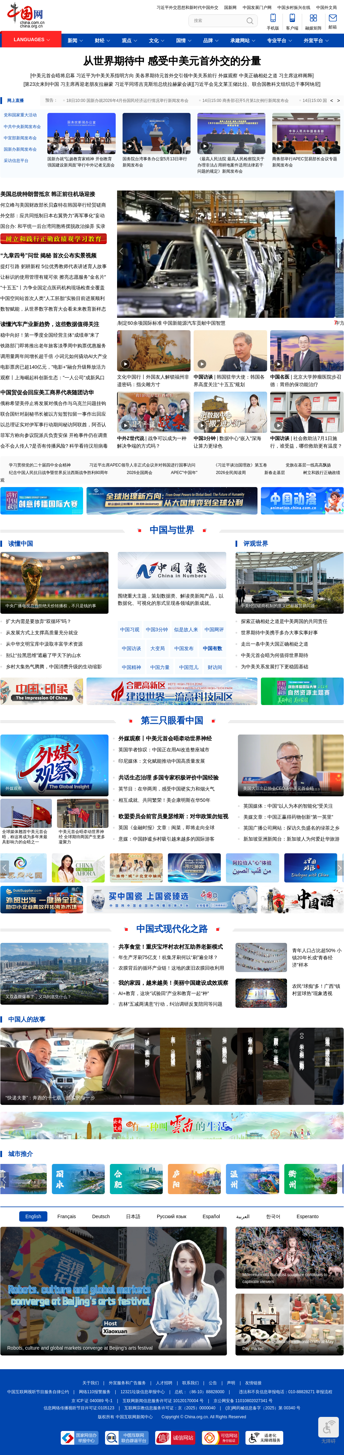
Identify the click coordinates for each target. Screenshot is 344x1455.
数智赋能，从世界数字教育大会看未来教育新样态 (53, 309)
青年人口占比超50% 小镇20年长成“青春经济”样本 (317, 958)
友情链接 (253, 1383)
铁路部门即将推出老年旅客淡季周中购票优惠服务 (53, 345)
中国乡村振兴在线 (293, 7)
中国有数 (212, 648)
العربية (243, 1216)
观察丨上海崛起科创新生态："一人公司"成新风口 (52, 377)
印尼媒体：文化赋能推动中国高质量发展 (161, 761)
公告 (213, 1383)
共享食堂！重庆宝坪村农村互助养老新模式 (170, 947)
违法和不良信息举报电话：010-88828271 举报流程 (286, 1391)
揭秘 (45, 255)
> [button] (338, 100)
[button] (339, 251)
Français (66, 1216)
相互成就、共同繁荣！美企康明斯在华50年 (164, 800)
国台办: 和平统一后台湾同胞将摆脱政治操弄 (47, 226)
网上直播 (15, 100)
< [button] (331, 100)
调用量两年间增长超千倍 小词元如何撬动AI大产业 (53, 356)
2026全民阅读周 (231, 472)
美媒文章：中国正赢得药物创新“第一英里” (288, 817)
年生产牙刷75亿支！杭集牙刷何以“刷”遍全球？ (168, 957)
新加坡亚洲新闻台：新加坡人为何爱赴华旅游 (291, 839)
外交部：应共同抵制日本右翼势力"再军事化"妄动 (52, 215)
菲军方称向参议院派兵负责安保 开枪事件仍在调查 (53, 435)
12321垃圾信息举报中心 (143, 1391)
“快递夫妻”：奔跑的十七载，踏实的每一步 (50, 1097)
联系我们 (190, 1383)
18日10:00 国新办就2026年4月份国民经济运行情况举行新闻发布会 (127, 100)
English (33, 1216)
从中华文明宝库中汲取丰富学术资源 (44, 644)
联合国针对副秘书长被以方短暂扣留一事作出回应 (53, 414)
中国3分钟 (205, 438)
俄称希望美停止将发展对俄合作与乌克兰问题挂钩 (53, 403)
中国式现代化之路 (172, 929)
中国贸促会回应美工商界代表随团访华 (47, 392)
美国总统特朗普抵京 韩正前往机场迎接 (47, 194)
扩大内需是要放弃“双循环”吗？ (38, 621)
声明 (231, 1383)
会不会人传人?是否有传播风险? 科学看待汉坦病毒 (54, 446)
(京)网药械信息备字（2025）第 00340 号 (263, 1408)
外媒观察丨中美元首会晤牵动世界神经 (165, 738)
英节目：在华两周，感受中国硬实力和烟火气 (166, 789)
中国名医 (279, 377)
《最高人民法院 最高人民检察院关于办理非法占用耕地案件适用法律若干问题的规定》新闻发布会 (230, 165)
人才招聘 (164, 1383)
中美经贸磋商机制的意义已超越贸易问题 (278, 605)
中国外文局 (326, 7)
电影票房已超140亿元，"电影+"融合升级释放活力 (53, 367)
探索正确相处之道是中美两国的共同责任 (284, 621)
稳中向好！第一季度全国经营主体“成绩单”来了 (50, 335)
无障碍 (328, 1430)
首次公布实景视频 (74, 255)
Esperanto (308, 1216)
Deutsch (101, 1216)
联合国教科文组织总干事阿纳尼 (285, 84)
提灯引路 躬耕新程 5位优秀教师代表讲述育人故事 (53, 266)
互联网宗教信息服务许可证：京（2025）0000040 (169, 1408)
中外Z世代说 (130, 438)
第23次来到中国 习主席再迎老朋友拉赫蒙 (69, 84)
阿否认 (99, 424)
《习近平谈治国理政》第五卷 (240, 465)
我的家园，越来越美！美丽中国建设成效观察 (173, 983)
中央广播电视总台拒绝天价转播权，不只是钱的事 (50, 605)
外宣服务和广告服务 (127, 1383)
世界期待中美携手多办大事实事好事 (279, 632)
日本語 (133, 1216)
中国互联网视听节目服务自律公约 (38, 1391)
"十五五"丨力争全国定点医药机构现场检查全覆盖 (52, 287)
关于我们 (90, 1383)
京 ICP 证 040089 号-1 (92, 1400)
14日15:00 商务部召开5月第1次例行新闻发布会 (245, 100)
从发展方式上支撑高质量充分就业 (42, 632)
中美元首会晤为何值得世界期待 (274, 655)
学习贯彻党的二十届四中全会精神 (40, 465)
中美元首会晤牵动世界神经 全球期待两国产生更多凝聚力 (82, 836)
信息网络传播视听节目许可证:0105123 (79, 1408)
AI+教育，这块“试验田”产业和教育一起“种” (163, 993)
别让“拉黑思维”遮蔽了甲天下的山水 (43, 655)
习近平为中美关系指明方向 (105, 75)
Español (211, 1216)
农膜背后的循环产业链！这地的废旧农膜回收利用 (171, 968)
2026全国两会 (139, 472)
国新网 (230, 7)
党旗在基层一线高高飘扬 (308, 465)
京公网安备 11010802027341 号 (243, 1400)
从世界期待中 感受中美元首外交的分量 (172, 61)
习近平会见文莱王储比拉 (220, 84)
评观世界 (255, 543)
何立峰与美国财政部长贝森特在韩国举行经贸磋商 (53, 205)
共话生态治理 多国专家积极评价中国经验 (168, 778)
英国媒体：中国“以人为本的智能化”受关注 (288, 806)
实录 (100, 226)
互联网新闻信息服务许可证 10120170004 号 (163, 1400)
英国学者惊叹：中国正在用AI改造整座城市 (163, 749)
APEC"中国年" (184, 472)
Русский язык (171, 1216)
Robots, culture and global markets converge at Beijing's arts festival (80, 1348)
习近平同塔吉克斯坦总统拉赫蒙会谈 (153, 84)
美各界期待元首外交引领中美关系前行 (176, 75)
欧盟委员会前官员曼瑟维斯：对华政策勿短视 (173, 816)
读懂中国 (20, 543)
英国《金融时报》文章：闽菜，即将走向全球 (166, 827)
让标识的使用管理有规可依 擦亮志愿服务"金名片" (53, 277)
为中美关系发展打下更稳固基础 (274, 666)
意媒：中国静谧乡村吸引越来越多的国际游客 (166, 839)
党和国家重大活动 (20, 115)
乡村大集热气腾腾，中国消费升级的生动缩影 (54, 666)
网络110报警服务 (95, 1391)
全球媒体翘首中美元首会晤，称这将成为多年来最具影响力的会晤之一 (24, 836)
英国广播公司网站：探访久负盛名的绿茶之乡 (291, 828)
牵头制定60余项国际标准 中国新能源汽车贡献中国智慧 (175, 323)
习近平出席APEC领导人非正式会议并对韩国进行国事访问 (142, 465)
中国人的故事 (26, 1019)
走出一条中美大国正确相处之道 (274, 644)
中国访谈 (203, 377)
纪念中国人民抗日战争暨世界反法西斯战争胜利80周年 (58, 472)
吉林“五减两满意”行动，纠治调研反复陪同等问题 (170, 1004)
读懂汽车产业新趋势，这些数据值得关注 (49, 324)
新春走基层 (274, 472)
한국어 (273, 1216)
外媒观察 (228, 75)
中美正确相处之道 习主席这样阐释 (275, 75)
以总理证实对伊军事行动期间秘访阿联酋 (43, 424)
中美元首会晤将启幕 (53, 75)
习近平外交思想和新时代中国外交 (187, 7)
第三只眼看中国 (172, 720)
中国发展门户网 (257, 7)
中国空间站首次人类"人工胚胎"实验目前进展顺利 (52, 298)
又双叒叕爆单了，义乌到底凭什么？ (38, 996)
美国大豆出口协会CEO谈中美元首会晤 (278, 788)
